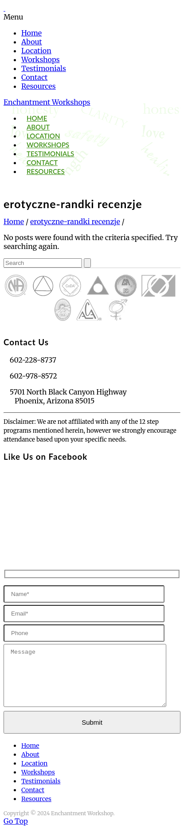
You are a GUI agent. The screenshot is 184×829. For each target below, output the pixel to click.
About (31, 41)
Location (36, 50)
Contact (34, 77)
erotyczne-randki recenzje (75, 221)
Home (31, 32)
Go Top (16, 821)
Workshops (40, 59)
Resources (38, 86)
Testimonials (43, 68)
